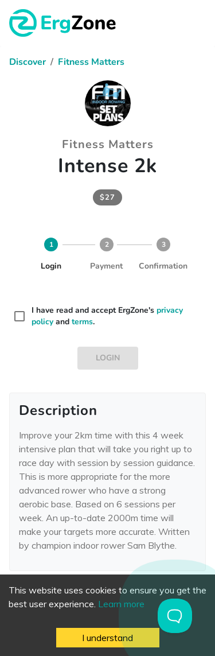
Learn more (121, 604)
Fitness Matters (91, 62)
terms (82, 321)
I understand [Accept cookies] (107, 637)
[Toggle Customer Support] (175, 616)
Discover (27, 62)
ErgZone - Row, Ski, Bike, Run (64, 23)
